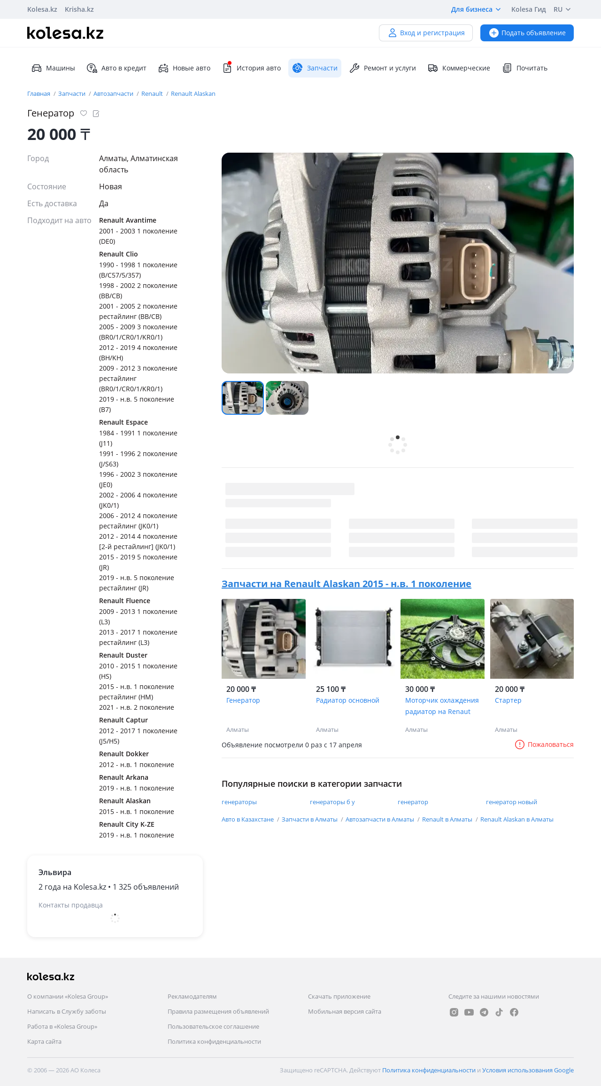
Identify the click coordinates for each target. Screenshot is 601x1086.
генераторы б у (332, 802)
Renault (152, 93)
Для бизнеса (477, 9)
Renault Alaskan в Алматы (517, 819)
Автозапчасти (114, 93)
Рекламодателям (192, 996)
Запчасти (72, 93)
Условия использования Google (528, 1070)
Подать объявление (527, 32)
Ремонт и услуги (382, 68)
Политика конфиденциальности (214, 1041)
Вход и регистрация (426, 32)
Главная (39, 93)
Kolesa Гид (528, 9)
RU (564, 9)
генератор (413, 802)
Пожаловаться (544, 744)
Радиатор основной (347, 700)
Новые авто (184, 68)
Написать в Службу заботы (66, 1011)
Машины (53, 68)
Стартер (508, 700)
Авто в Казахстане (248, 819)
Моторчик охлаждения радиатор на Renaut (442, 706)
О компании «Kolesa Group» (67, 996)
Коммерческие (458, 68)
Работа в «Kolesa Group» (62, 1026)
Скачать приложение (339, 996)
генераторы (239, 802)
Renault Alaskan (193, 93)
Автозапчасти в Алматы (381, 819)
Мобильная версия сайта (344, 1011)
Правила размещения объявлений (218, 1011)
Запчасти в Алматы (310, 819)
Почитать (524, 68)
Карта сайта (44, 1041)
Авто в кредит (116, 68)
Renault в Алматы (448, 819)
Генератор (243, 700)
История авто (251, 68)
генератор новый (511, 802)
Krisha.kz (79, 9)
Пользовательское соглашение (213, 1026)
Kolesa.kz (42, 9)
